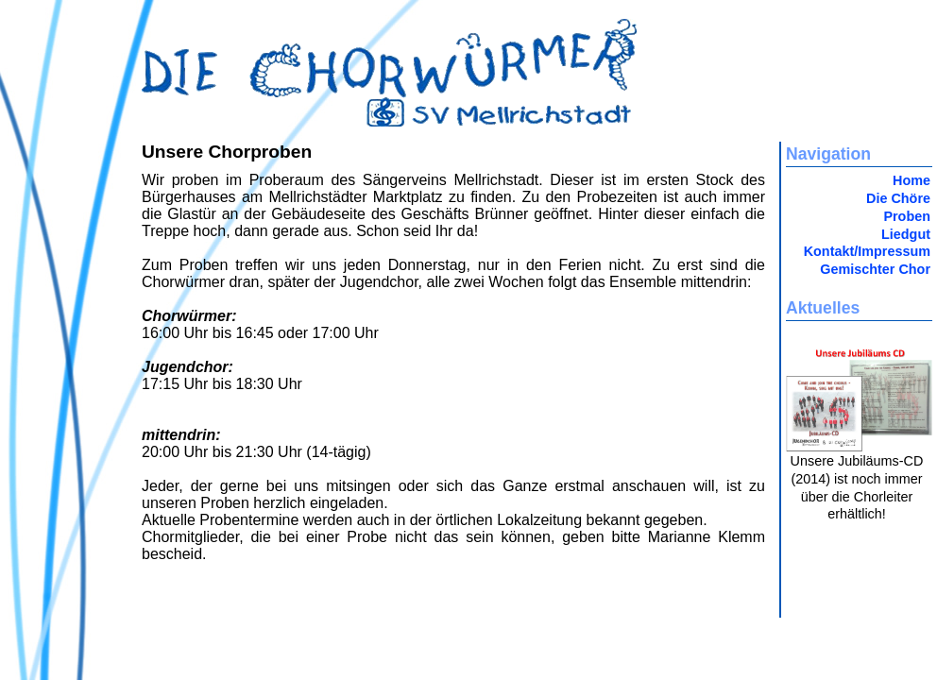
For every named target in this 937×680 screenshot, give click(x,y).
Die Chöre (898, 198)
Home (911, 180)
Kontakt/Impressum (867, 251)
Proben (906, 216)
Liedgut (905, 234)
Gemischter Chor (875, 269)
